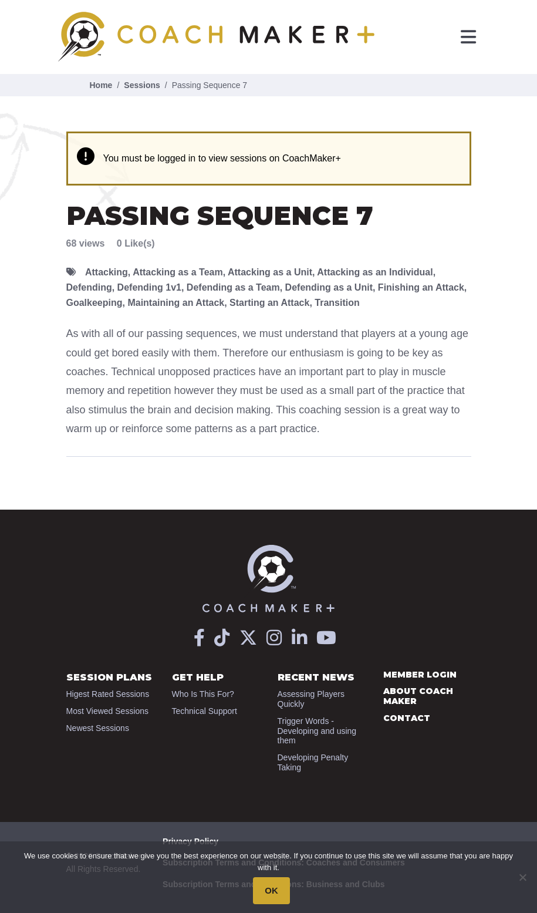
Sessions (142, 85)
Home (101, 85)
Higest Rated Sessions (108, 694)
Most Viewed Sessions (107, 711)
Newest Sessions (97, 728)
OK (271, 890)
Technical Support (204, 711)
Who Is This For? (203, 694)
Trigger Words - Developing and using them (317, 731)
